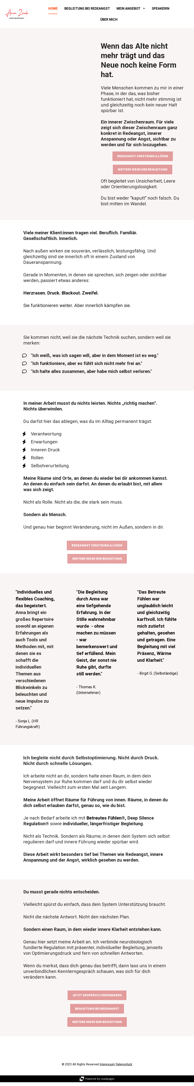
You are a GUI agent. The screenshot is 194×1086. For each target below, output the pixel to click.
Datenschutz (124, 1068)
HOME (53, 10)
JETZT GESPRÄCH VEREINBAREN (97, 999)
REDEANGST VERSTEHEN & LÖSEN (142, 160)
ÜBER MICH (108, 21)
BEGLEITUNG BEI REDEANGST (87, 10)
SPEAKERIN (160, 10)
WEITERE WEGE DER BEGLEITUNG (142, 173)
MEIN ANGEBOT (131, 10)
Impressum (107, 1068)
